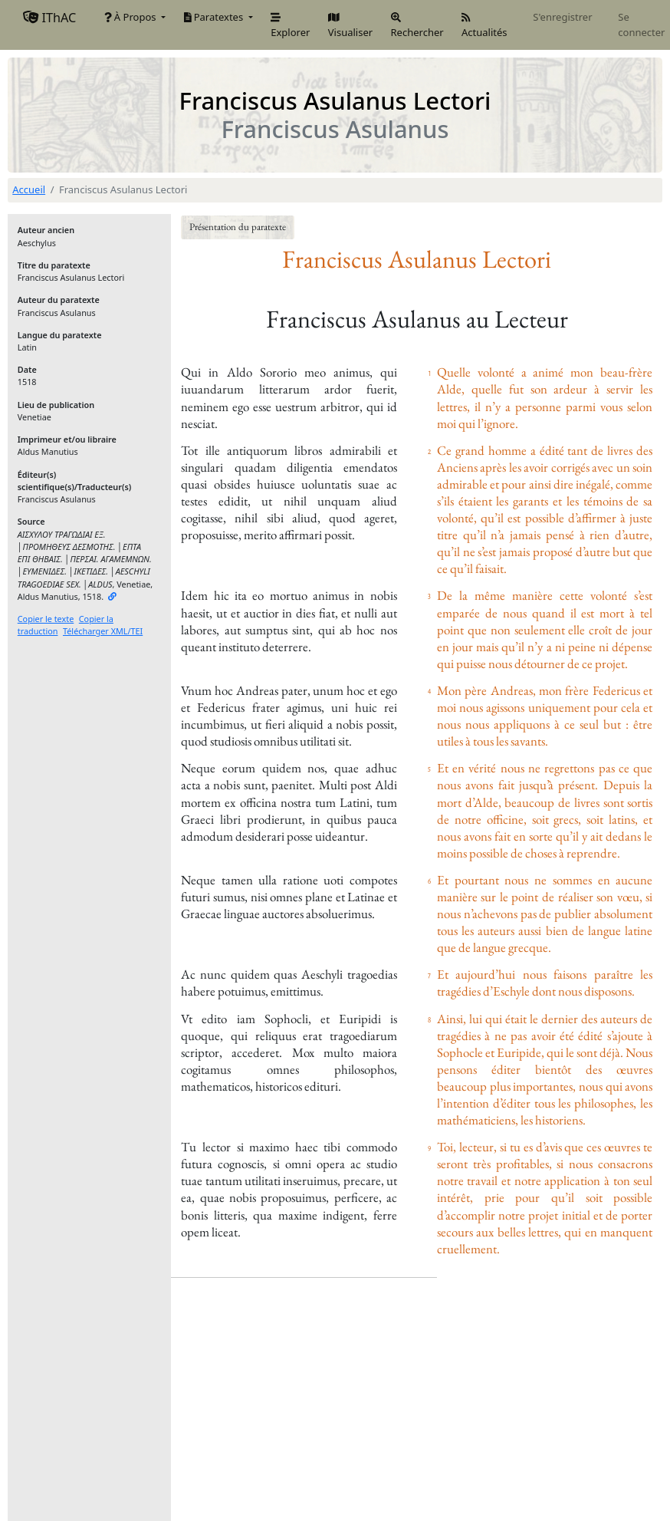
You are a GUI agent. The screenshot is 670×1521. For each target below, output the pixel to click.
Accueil (28, 189)
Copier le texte (46, 618)
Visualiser (350, 25)
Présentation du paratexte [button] (237, 226)
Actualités (484, 25)
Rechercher (417, 24)
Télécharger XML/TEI (103, 631)
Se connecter (641, 24)
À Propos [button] (131, 17)
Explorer (290, 25)
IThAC (49, 17)
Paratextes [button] (215, 17)
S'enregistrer (562, 17)
